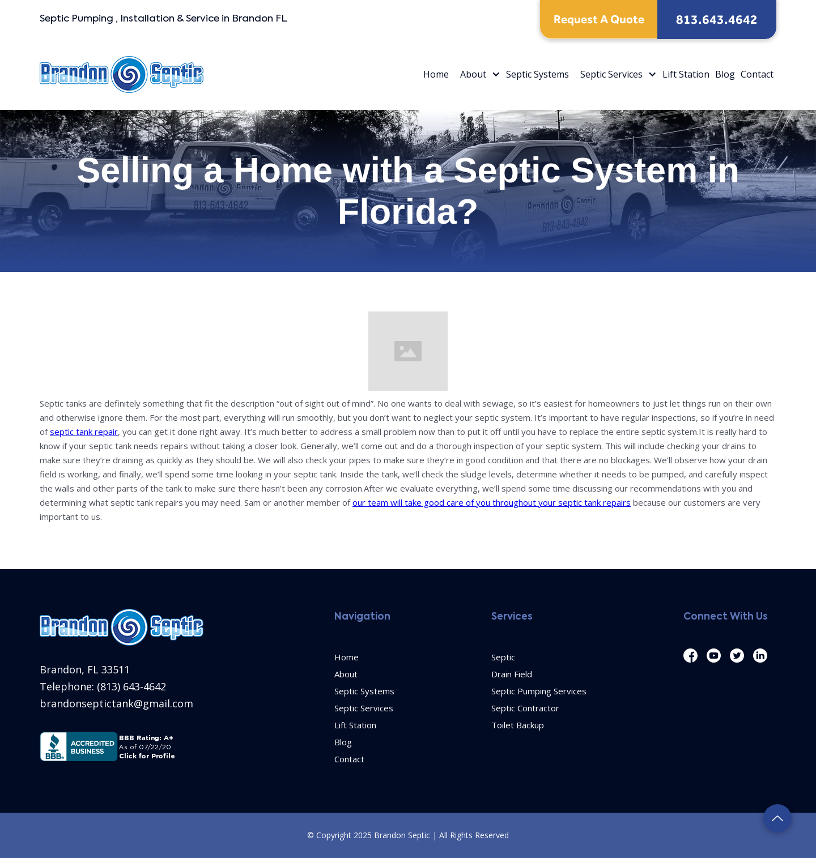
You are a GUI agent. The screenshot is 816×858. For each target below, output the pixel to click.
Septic (503, 657)
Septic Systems (537, 74)
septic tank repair (84, 431)
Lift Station (685, 74)
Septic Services (611, 74)
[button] (477, 74)
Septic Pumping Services (538, 691)
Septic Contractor (525, 708)
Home (436, 74)
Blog (725, 74)
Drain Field (511, 674)
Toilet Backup (517, 725)
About (473, 74)
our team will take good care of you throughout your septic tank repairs (491, 502)
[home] (121, 74)
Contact (757, 74)
